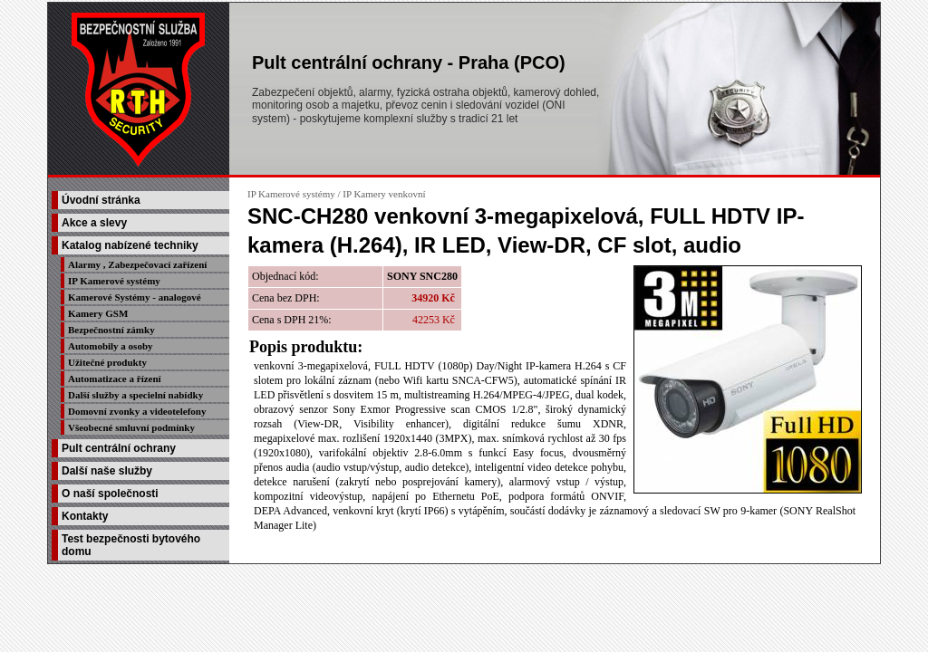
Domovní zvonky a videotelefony (137, 411)
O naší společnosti (110, 493)
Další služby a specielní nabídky (135, 394)
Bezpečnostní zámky (111, 329)
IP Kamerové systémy (114, 280)
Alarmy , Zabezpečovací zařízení (137, 264)
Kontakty (85, 516)
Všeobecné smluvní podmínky (131, 427)
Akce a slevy (94, 222)
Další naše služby (107, 471)
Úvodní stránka (101, 200)
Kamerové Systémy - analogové (134, 297)
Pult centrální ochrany (119, 448)
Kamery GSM (98, 313)
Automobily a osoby (110, 345)
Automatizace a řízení (114, 378)
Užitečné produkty (107, 362)
